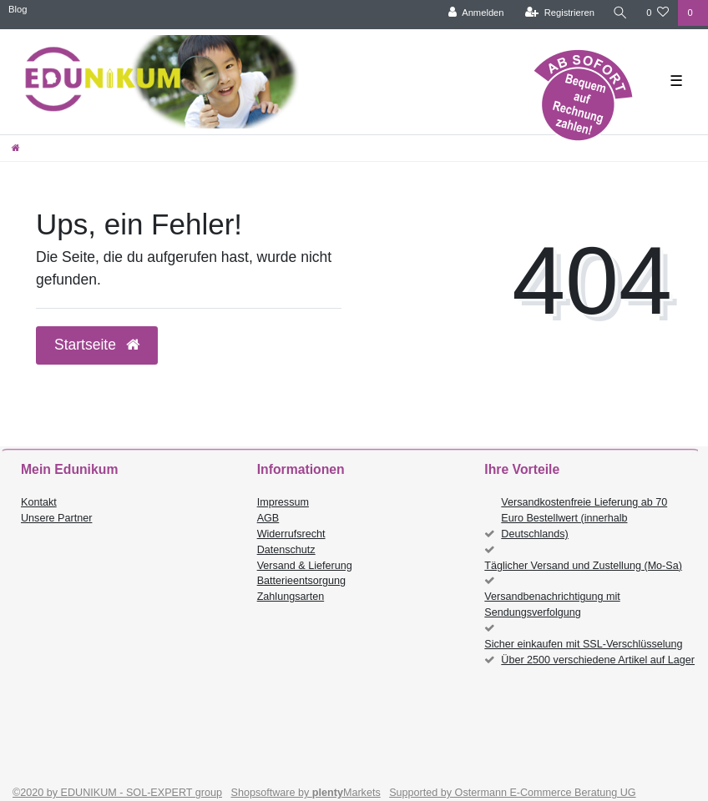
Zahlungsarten (291, 596)
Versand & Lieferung (304, 566)
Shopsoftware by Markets (306, 792)
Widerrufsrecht (291, 534)
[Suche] (620, 13)
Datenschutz (286, 550)
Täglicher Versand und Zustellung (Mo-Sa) (583, 566)
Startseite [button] (96, 344)
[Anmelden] (476, 13)
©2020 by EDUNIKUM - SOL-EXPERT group (117, 792)
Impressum (283, 502)
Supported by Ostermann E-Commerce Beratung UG (512, 792)
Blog (17, 9)
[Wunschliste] (657, 13)
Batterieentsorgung (301, 581)
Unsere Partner (56, 518)
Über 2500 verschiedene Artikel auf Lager (598, 660)
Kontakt (39, 502)
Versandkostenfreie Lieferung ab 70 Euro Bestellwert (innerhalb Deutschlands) (584, 518)
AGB (268, 518)
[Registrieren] (560, 13)
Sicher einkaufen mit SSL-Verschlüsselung (583, 644)
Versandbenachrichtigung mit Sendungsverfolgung (552, 604)
